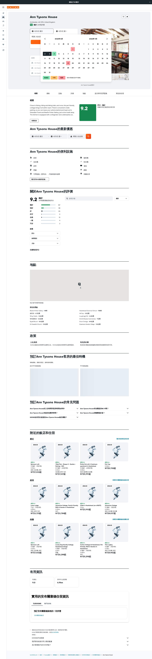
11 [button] (54, 58)
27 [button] (63, 68)
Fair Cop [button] (107, 464)
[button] (150, 2)
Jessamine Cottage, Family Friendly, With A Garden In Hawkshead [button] (66, 506)
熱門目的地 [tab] (47, 603)
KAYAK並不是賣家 (80, 638)
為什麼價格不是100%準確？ (80, 645)
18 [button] (54, 63)
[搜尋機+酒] (3, 25)
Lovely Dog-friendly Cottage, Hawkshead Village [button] (64, 546)
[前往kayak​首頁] (13, 7)
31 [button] (49, 72)
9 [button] (44, 58)
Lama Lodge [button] (35, 505)
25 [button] (54, 68)
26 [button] (59, 68)
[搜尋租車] (3, 21)
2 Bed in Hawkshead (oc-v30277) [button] (90, 505)
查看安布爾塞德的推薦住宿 (121, 519)
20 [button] (63, 63)
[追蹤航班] (3, 35)
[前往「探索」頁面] (3, 31)
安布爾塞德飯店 (39, 615)
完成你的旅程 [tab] (37, 603)
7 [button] (68, 54)
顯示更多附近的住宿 (123, 439)
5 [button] (58, 54)
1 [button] (88, 49)
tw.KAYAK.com (33, 655)
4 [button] (54, 54)
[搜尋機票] (3, 13)
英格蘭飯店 (63, 655)
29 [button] (73, 68)
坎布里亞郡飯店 (86, 655)
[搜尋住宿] (3, 17)
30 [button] (45, 72)
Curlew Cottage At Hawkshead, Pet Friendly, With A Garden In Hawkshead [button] (91, 546)
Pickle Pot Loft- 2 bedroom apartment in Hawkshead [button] (88, 465)
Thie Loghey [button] (109, 545)
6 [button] (63, 54)
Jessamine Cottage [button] (111, 505)
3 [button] (49, 54)
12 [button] (59, 58)
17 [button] (49, 63)
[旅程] (3, 44)
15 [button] (73, 58)
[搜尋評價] (90, 198)
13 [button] (63, 58)
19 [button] (59, 63)
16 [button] (45, 63)
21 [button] (68, 63)
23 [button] (45, 68)
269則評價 (41, 25)
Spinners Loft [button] (35, 464)
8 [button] (72, 54)
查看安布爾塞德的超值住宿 (121, 480)
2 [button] (44, 54)
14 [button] (68, 58)
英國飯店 (55, 655)
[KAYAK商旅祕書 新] (3, 39)
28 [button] (68, 68)
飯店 (41, 655)
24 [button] (49, 68)
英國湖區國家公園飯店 (74, 655)
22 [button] (73, 63)
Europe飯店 (47, 655)
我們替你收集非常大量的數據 (80, 641)
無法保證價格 (55, 632)
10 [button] (49, 58)
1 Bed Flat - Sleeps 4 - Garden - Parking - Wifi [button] (65, 465)
